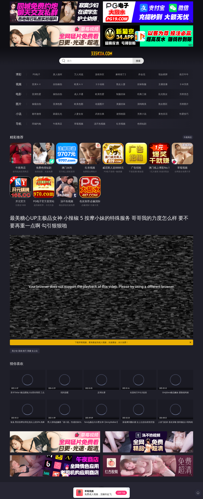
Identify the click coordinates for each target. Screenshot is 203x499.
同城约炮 (36, 123)
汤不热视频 (99, 123)
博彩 (18, 74)
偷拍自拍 (57, 94)
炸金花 (141, 74)
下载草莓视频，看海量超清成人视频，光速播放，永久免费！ (133, 342)
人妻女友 (78, 113)
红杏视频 (120, 123)
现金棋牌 (162, 74)
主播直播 (162, 84)
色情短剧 (141, 123)
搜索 (138, 60)
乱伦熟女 (162, 94)
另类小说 (141, 113)
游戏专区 (99, 74)
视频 (18, 84)
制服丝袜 (120, 94)
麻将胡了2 (121, 74)
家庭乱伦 (57, 113)
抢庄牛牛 (183, 74)
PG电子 (36, 74)
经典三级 (141, 94)
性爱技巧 (183, 113)
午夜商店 (57, 123)
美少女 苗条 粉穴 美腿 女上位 (25, 350)
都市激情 (36, 113)
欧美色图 (78, 104)
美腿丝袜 (120, 104)
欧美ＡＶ (78, 84)
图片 (18, 104)
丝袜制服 (141, 84)
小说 (18, 114)
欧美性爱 (99, 94)
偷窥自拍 (36, 104)
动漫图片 (99, 104)
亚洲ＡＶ (36, 84)
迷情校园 (120, 113)
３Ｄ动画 (99, 84)
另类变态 (183, 94)
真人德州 (57, 74)
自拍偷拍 (57, 84)
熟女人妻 (120, 84)
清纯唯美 (141, 104)
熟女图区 (162, 104)
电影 (18, 94)
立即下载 (121, 492)
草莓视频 (78, 123)
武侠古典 (99, 113)
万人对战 (78, 74)
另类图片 (183, 104)
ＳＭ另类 (183, 84)
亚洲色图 (57, 104)
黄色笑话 (162, 113)
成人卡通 (78, 94)
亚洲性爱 (36, 94)
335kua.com (101, 53)
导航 (18, 124)
